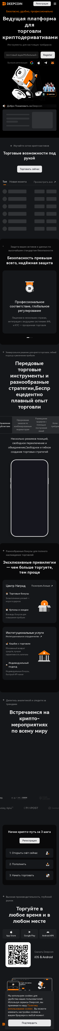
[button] (48, 90)
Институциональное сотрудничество (24, 636)
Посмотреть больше (42, 586)
